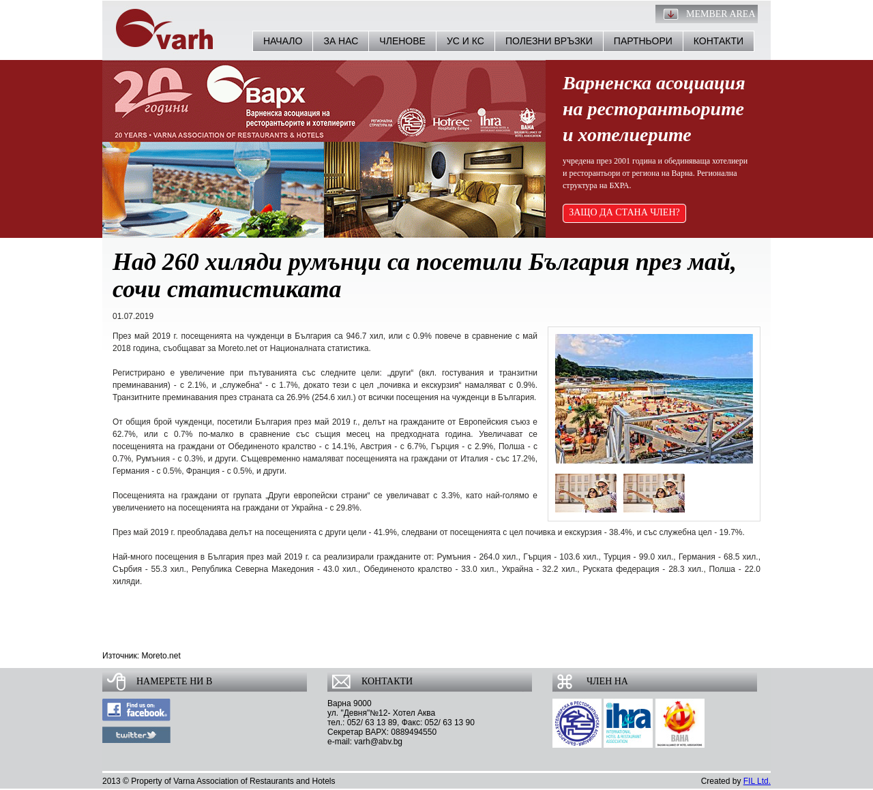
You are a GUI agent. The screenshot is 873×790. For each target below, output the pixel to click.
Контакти (718, 40)
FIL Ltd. (757, 781)
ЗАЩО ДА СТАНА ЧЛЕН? (624, 212)
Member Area (721, 14)
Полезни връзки (549, 40)
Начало (282, 40)
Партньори (643, 40)
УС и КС (465, 40)
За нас (340, 40)
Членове (402, 40)
